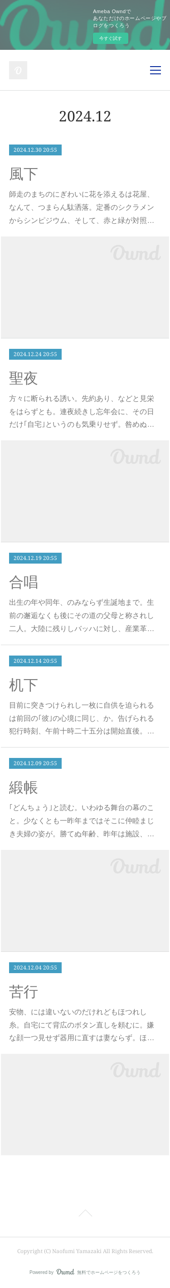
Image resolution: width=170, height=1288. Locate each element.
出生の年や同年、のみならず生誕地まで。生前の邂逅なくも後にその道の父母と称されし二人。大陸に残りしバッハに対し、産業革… (81, 615)
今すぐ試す (110, 38)
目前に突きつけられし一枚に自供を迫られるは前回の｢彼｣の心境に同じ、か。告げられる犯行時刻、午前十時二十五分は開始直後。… (81, 718)
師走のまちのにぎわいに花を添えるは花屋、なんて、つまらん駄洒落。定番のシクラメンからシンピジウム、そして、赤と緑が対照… (81, 207)
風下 (23, 174)
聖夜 (23, 378)
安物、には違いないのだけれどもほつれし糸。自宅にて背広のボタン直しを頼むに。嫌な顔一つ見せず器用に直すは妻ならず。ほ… (81, 1025)
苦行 (23, 992)
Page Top (85, 1215)
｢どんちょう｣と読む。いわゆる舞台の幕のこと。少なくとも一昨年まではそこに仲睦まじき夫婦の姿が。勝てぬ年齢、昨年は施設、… (81, 821)
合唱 (23, 582)
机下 (23, 685)
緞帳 (23, 787)
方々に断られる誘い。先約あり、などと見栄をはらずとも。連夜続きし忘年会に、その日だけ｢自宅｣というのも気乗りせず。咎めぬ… (81, 412)
